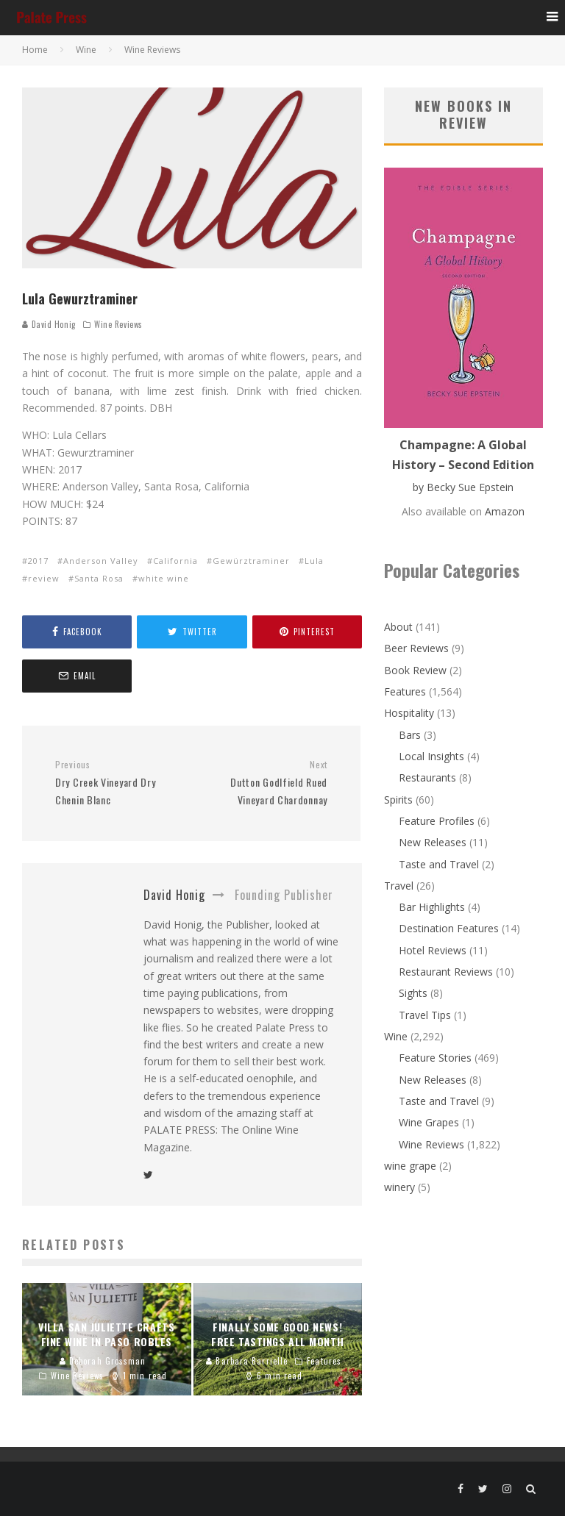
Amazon (505, 511)
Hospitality (409, 713)
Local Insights (431, 756)
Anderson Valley (100, 560)
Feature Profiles (437, 821)
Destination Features (449, 928)
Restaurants (427, 777)
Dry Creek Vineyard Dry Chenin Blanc (117, 783)
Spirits (398, 800)
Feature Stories (435, 1058)
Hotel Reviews (432, 950)
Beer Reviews (416, 648)
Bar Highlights (432, 907)
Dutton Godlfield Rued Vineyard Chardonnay (264, 783)
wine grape (410, 1166)
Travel (398, 886)
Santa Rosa (99, 578)
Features (405, 691)
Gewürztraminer (251, 560)
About (398, 627)
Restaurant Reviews (446, 972)
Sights (413, 993)
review (44, 578)
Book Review (415, 670)
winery (399, 1187)
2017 (38, 560)
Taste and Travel (439, 864)
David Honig (49, 324)
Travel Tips (425, 1015)
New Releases (432, 842)
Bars (410, 735)
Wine (396, 1036)
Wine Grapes (429, 1122)
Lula (314, 560)
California (175, 560)
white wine (163, 578)
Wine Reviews (118, 324)
